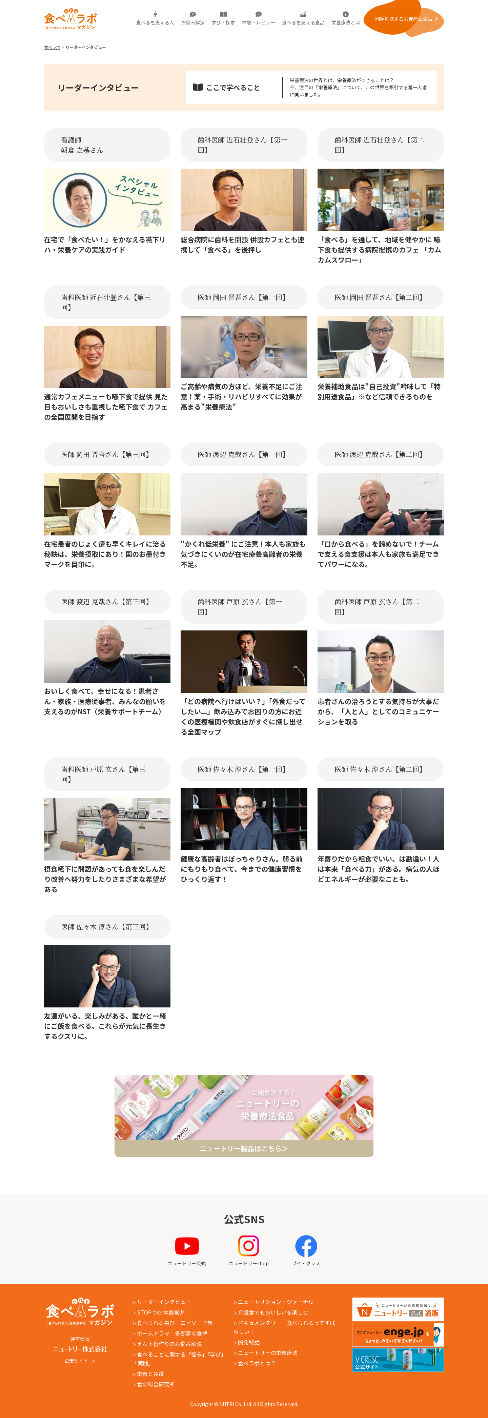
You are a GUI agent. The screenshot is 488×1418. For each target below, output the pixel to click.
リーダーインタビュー (164, 1302)
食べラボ (52, 47)
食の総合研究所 (156, 1384)
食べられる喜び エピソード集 (175, 1323)
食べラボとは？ (257, 1363)
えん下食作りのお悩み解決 (169, 1344)
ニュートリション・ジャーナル (275, 1302)
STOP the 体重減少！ (163, 1312)
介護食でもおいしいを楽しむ (273, 1312)
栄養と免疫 (150, 1373)
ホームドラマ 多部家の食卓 (172, 1333)
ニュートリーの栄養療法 (268, 1352)
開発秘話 (249, 1342)
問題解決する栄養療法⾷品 (403, 18)
